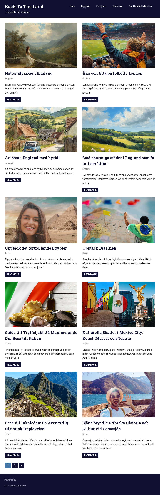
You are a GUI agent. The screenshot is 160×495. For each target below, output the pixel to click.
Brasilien (117, 6)
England (9, 78)
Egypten (85, 6)
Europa (100, 6)
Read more (13, 99)
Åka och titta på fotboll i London (112, 73)
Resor (8, 253)
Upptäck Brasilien (99, 248)
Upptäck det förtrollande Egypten (36, 248)
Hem (72, 6)
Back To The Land (24, 6)
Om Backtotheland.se (140, 6)
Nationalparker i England (29, 73)
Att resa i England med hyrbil (32, 157)
